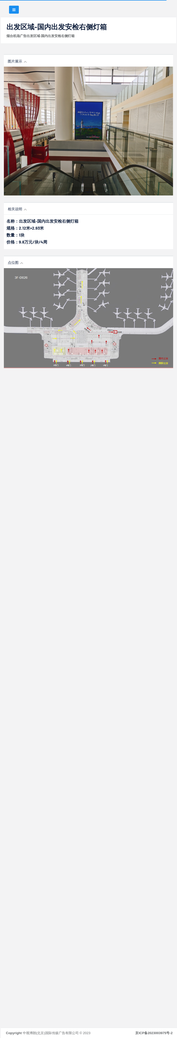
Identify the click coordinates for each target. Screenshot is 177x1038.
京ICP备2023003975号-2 (154, 1033)
